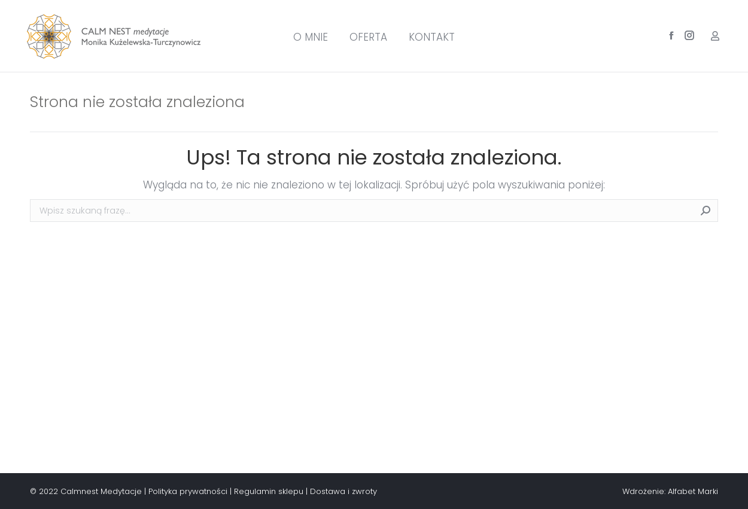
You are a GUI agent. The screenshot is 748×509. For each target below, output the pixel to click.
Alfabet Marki (693, 491)
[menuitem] (310, 37)
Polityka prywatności (187, 491)
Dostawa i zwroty (343, 491)
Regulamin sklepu (268, 491)
